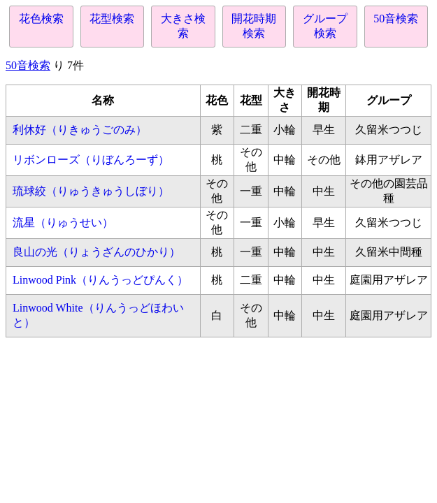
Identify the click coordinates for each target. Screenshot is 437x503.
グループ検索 (325, 26)
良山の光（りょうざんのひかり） (96, 252)
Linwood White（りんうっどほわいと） (98, 315)
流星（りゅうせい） (63, 222)
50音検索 (395, 18)
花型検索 (111, 18)
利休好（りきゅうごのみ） (80, 130)
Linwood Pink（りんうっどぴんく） (100, 280)
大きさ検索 (183, 26)
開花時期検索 (253, 26)
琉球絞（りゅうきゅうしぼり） (91, 191)
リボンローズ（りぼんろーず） (91, 160)
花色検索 (41, 18)
